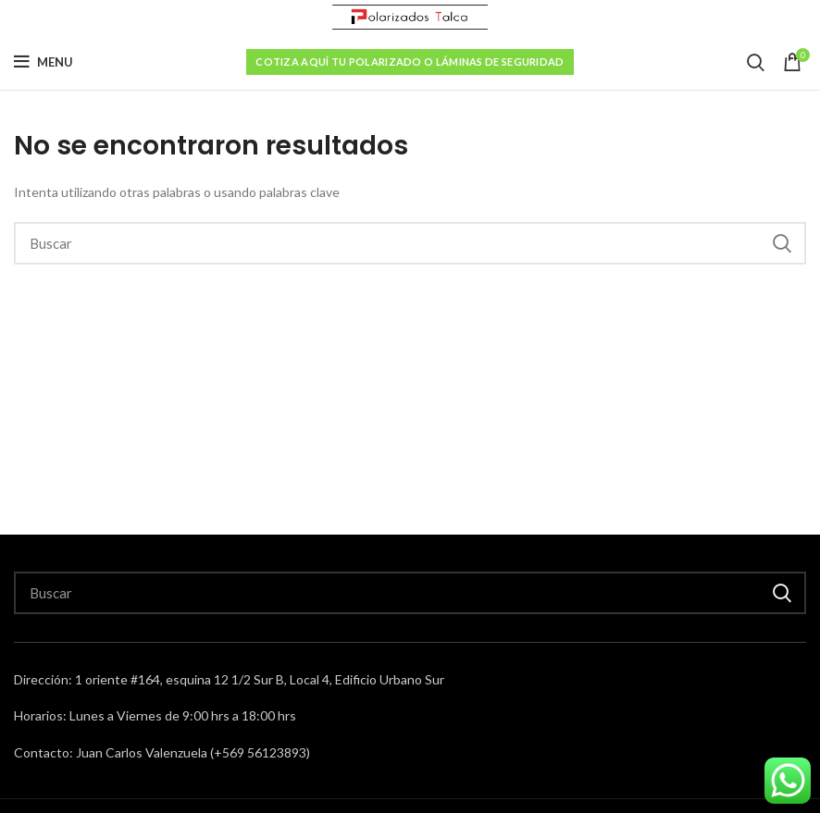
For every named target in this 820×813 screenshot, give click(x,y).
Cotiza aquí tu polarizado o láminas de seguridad (409, 61)
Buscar (781, 243)
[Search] (410, 243)
